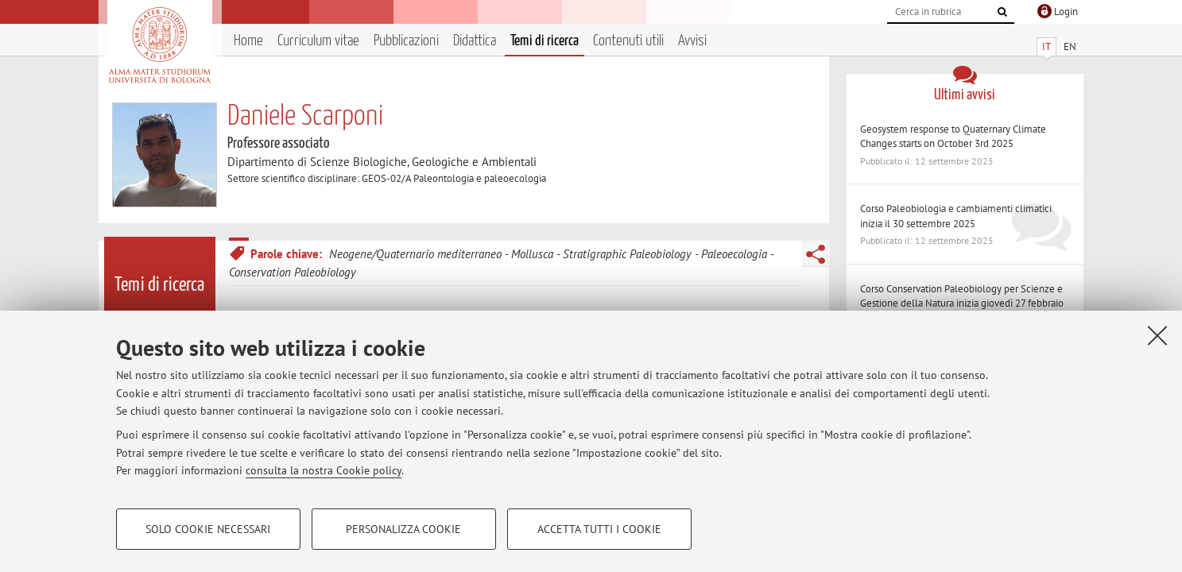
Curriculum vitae (318, 40)
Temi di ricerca (544, 40)
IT (1046, 46)
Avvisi (692, 40)
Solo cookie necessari (207, 529)
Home (248, 40)
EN (1070, 46)
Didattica (474, 40)
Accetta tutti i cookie (599, 529)
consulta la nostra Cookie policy (323, 470)
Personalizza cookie (403, 529)
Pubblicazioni (406, 40)
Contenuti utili (628, 40)
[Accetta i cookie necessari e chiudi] (1157, 335)
